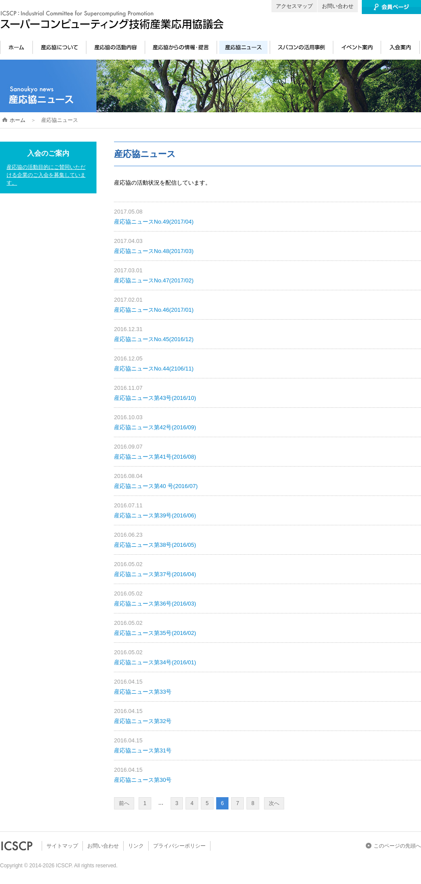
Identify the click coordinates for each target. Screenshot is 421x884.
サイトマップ (62, 846)
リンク (136, 846)
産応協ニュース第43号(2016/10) (155, 398)
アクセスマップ (294, 6)
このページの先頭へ (397, 846)
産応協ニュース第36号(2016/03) (155, 603)
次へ (274, 803)
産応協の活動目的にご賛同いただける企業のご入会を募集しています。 (46, 175)
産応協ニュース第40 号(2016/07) (156, 486)
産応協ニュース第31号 (142, 750)
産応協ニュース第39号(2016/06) (155, 515)
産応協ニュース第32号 (142, 721)
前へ (124, 803)
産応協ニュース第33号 (142, 691)
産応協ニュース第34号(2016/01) (155, 662)
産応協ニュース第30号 (142, 780)
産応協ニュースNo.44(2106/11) (153, 368)
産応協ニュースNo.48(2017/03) (153, 251)
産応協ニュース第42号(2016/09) (155, 427)
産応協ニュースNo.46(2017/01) (153, 310)
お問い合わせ (337, 6)
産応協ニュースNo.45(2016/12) (153, 339)
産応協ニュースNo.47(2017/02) (153, 280)
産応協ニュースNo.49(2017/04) (153, 221)
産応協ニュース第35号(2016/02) (155, 633)
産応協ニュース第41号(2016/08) (155, 456)
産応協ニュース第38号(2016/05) (155, 545)
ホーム (17, 120)
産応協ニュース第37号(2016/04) (155, 574)
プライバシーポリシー (179, 846)
